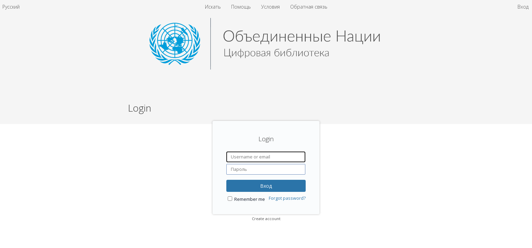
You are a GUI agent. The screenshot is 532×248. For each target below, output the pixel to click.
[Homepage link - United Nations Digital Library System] (266, 67)
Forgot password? (287, 198)
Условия (271, 6)
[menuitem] (11, 6)
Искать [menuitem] (213, 6)
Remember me (249, 199)
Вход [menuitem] (523, 6)
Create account (266, 218)
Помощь (241, 6)
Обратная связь (308, 6)
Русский (11, 6)
